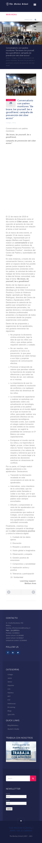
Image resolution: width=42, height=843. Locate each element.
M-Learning (11, 707)
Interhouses (12, 704)
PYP (9, 700)
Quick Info (11, 714)
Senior (10, 682)
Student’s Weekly (13, 729)
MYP (9, 696)
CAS (9, 689)
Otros (14, 122)
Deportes (11, 685)
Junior (10, 678)
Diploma (11, 693)
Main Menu (11, 14)
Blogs (10, 711)
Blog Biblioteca (13, 725)
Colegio (8, 122)
